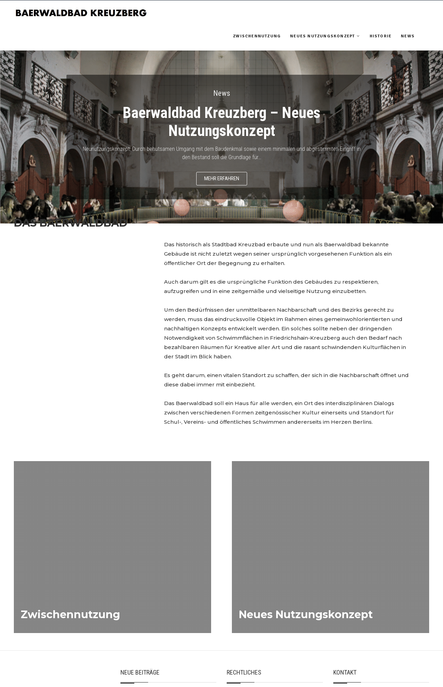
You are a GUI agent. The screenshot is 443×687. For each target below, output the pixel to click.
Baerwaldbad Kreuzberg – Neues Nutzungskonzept (221, 122)
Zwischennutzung (257, 36)
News (408, 36)
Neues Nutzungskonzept (322, 36)
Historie (381, 36)
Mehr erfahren (221, 178)
